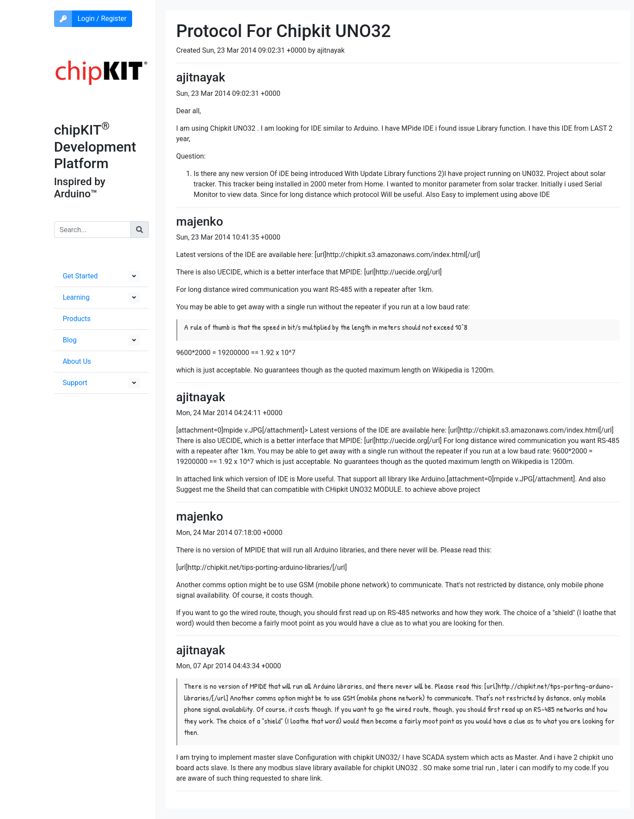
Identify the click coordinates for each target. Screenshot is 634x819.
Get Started (80, 276)
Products (77, 319)
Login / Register (102, 18)
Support (75, 383)
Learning (76, 297)
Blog (70, 340)
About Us (77, 361)
